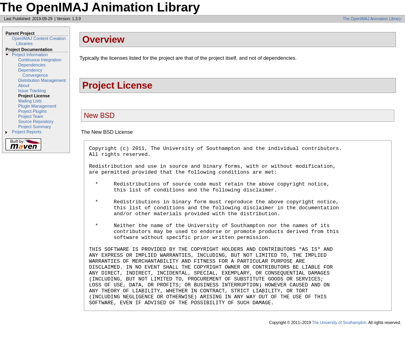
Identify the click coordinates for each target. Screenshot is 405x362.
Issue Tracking (32, 90)
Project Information (30, 54)
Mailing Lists (30, 101)
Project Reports (27, 131)
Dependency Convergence (33, 73)
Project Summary (34, 126)
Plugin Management (37, 106)
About (23, 85)
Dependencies (31, 65)
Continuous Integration (39, 59)
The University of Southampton (339, 355)
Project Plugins (32, 111)
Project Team (30, 116)
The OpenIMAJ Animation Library (372, 19)
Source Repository (35, 121)
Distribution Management (42, 80)
